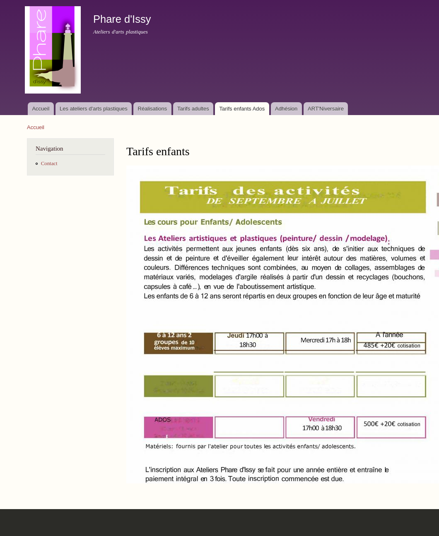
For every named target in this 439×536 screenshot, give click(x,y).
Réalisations (152, 109)
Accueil (40, 109)
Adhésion (286, 109)
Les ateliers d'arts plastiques (94, 109)
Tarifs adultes (193, 109)
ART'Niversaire (326, 109)
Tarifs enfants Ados (242, 109)
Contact (49, 163)
